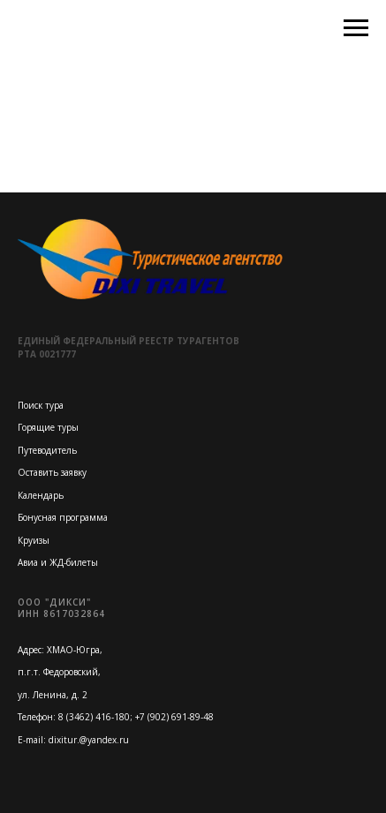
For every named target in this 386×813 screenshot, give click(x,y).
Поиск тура (41, 405)
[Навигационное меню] (356, 28)
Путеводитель (47, 450)
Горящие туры (48, 427)
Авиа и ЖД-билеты (58, 562)
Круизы (33, 540)
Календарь (41, 495)
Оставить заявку (52, 472)
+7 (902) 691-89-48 (174, 717)
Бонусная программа (63, 517)
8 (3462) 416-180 (94, 717)
